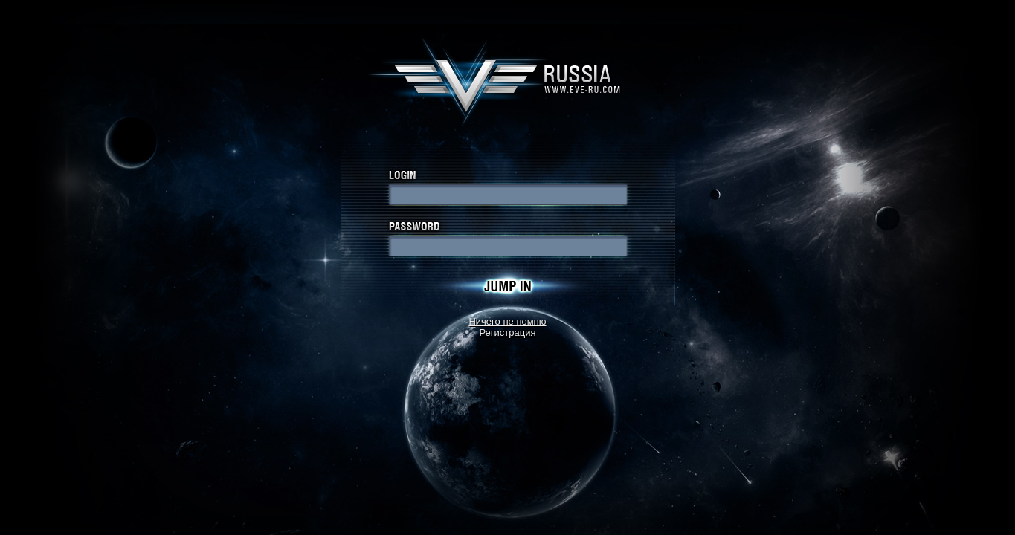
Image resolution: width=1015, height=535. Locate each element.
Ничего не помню (507, 321)
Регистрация (508, 332)
